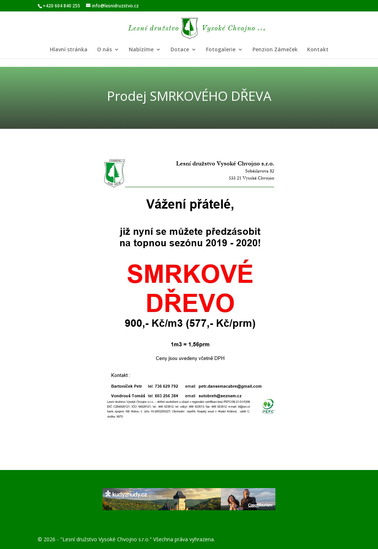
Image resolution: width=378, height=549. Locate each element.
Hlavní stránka (68, 50)
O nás (104, 50)
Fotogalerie (221, 50)
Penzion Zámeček (275, 50)
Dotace (180, 50)
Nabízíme (141, 50)
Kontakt (318, 50)
